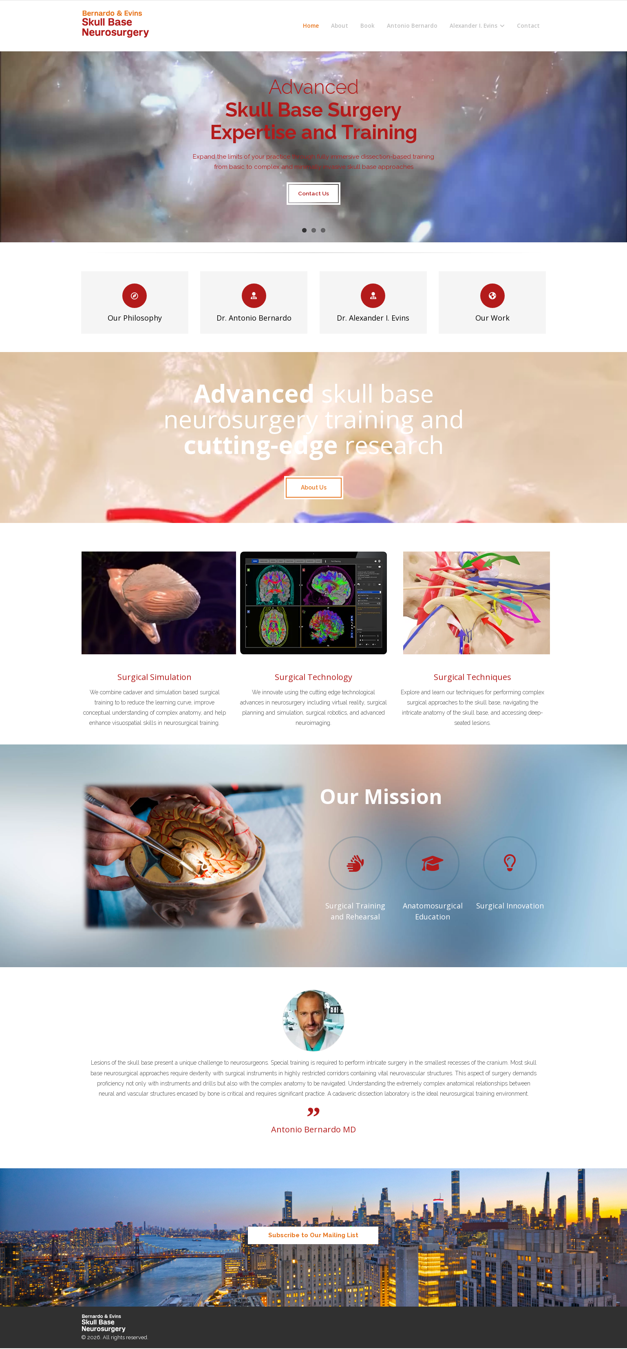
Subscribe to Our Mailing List (313, 1235)
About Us (314, 487)
